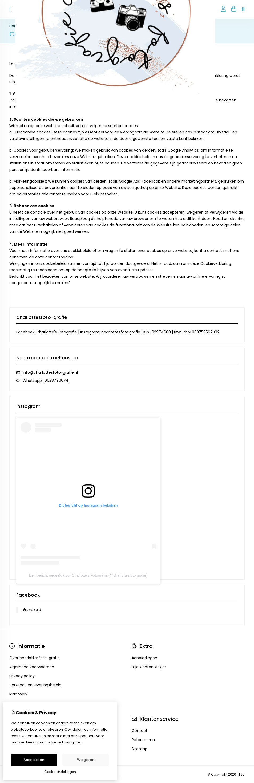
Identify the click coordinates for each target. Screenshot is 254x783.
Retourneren (143, 739)
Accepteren (33, 759)
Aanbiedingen (144, 657)
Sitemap (139, 748)
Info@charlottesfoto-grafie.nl (50, 372)
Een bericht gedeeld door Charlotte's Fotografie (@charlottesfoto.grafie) (88, 575)
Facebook (32, 609)
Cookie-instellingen (60, 771)
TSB (242, 774)
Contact (139, 730)
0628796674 (56, 380)
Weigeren (85, 759)
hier (78, 742)
